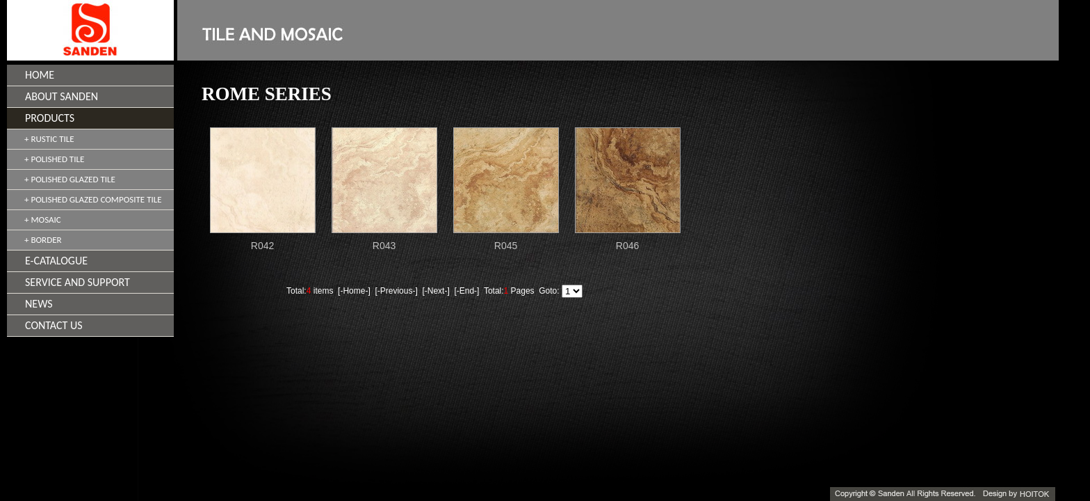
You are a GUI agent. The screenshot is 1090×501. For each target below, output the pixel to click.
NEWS (39, 303)
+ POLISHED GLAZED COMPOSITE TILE (93, 199)
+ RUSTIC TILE (49, 139)
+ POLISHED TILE (54, 159)
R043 (384, 245)
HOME (39, 74)
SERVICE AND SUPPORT (77, 282)
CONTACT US (54, 325)
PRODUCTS (49, 118)
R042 (262, 245)
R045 (505, 245)
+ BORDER (43, 239)
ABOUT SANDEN (61, 96)
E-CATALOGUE (56, 260)
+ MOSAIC (42, 219)
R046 (627, 245)
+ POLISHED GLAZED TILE (69, 179)
